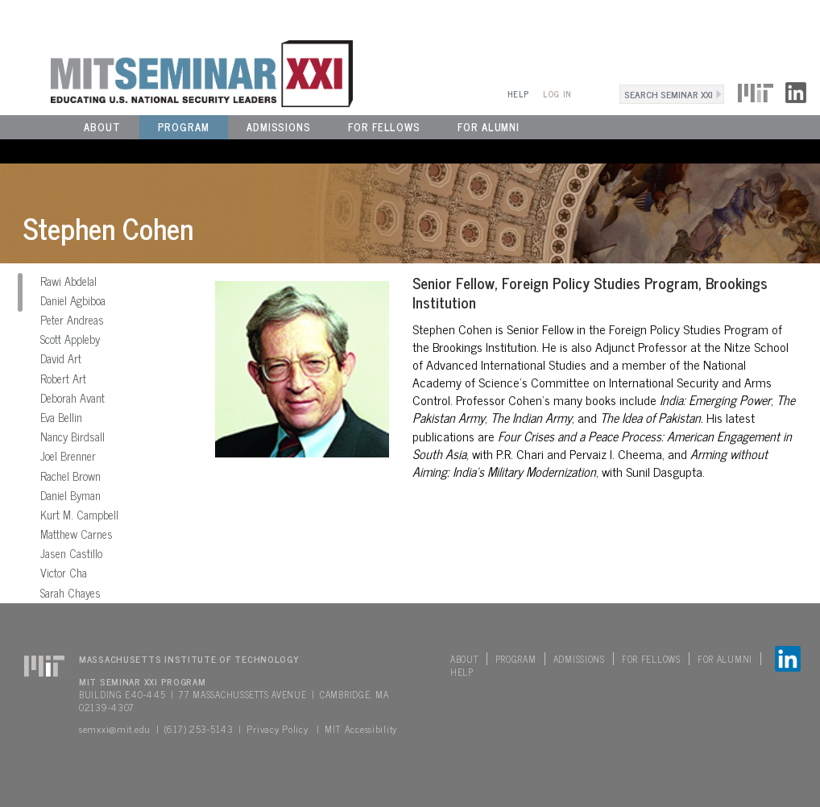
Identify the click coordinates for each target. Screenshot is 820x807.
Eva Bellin (61, 417)
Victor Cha (63, 572)
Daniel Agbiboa (73, 300)
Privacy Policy (277, 729)
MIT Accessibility (361, 729)
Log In (557, 94)
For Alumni (489, 126)
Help (518, 94)
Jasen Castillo (71, 553)
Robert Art (63, 378)
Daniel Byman (70, 495)
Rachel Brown (70, 476)
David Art (60, 358)
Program (183, 126)
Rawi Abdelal (68, 281)
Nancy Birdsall (72, 436)
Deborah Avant (72, 398)
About (102, 126)
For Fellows (384, 126)
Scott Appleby (70, 339)
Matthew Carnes (76, 534)
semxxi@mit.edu (115, 729)
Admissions (278, 126)
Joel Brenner (68, 456)
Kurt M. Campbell (79, 514)
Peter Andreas (72, 319)
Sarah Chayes (70, 592)
